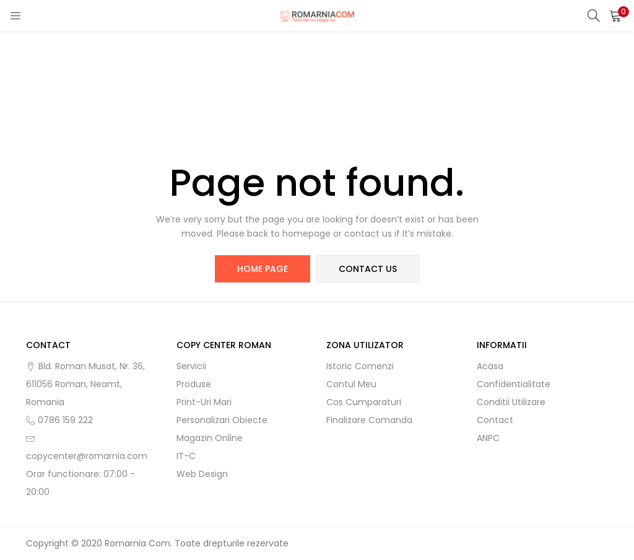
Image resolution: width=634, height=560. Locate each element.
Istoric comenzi (360, 366)
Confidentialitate (513, 384)
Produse (193, 384)
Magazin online (209, 438)
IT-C (186, 456)
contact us (368, 269)
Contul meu (351, 384)
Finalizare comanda (369, 420)
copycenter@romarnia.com (86, 456)
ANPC (488, 438)
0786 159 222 (65, 420)
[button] (615, 15)
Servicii (191, 366)
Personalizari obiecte (221, 420)
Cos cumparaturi (363, 402)
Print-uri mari (204, 402)
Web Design (202, 474)
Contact (495, 420)
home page (262, 269)
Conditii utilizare (511, 402)
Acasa (490, 366)
